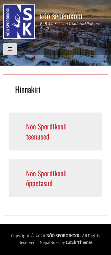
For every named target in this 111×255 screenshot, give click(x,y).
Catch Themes (79, 242)
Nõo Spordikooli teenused (46, 131)
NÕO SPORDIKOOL (61, 16)
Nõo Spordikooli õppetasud (46, 178)
